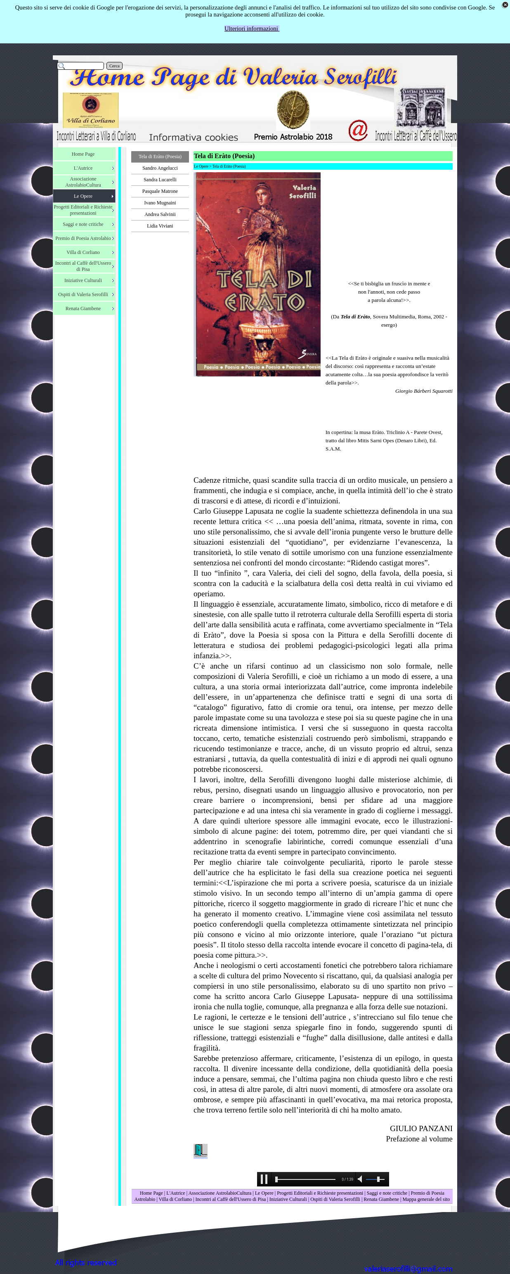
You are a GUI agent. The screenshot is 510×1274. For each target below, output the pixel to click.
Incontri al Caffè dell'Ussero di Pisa (230, 1199)
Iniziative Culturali (288, 1199)
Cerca (114, 66)
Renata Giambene (381, 1199)
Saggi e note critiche (387, 1193)
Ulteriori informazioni (252, 28)
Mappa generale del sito (426, 1199)
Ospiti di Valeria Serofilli (335, 1199)
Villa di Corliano (175, 1199)
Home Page (151, 1193)
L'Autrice (175, 1193)
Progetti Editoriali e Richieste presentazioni (320, 1193)
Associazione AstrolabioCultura (219, 1193)
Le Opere (264, 1193)
